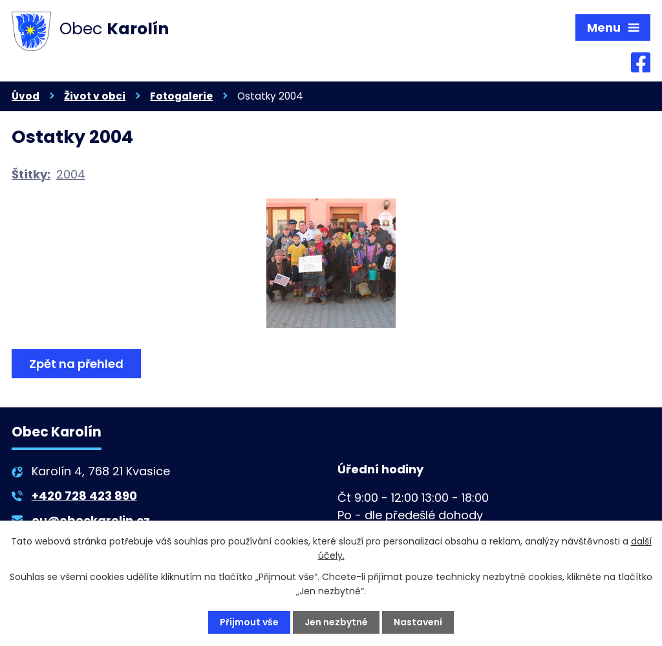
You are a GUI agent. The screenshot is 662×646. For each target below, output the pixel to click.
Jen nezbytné (336, 622)
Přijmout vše (249, 622)
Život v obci (94, 96)
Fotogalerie (181, 96)
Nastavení (418, 622)
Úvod (25, 96)
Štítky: (31, 174)
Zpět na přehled (76, 364)
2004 (70, 174)
